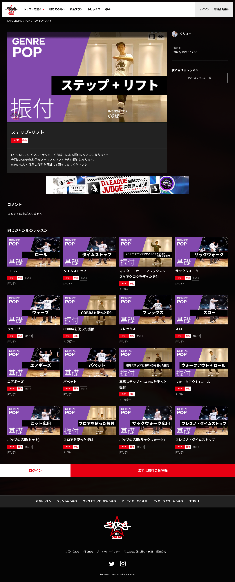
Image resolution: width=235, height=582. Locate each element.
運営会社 (161, 551)
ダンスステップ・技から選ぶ (99, 501)
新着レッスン (43, 501)
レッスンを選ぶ (32, 9)
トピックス (93, 9)
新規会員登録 (221, 9)
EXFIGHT (194, 501)
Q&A (108, 9)
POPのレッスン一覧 (200, 77)
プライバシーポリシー (108, 551)
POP (28, 20)
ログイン (204, 9)
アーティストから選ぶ (134, 501)
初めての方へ (57, 9)
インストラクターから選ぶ (167, 501)
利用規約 (88, 551)
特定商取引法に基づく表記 (138, 551)
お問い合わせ (72, 551)
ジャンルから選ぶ (67, 501)
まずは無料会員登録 (153, 470)
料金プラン (76, 9)
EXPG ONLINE (14, 20)
